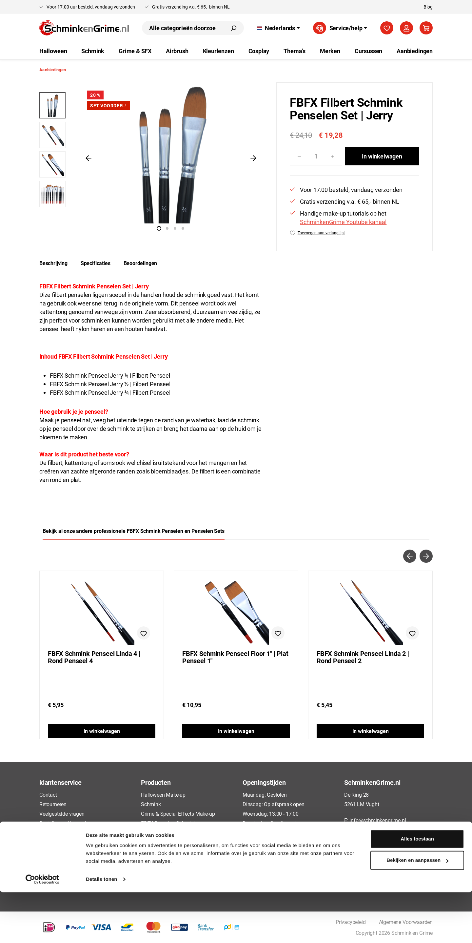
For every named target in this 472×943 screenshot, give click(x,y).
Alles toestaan (417, 889)
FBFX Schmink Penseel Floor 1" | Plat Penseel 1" (235, 657)
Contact (48, 794)
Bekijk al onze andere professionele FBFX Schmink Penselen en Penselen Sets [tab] (134, 530)
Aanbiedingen (156, 871)
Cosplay (150, 851)
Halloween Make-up (163, 794)
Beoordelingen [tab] (140, 263)
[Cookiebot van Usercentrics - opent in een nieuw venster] (42, 930)
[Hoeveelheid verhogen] (333, 156)
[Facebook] (347, 845)
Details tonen (101, 930)
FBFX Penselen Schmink (168, 823)
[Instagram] (384, 845)
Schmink (151, 804)
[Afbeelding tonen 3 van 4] (175, 228)
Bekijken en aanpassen (417, 911)
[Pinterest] (372, 845)
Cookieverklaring (58, 861)
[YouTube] (396, 845)
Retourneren (53, 804)
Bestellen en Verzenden (65, 823)
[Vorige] (88, 157)
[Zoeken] (233, 28)
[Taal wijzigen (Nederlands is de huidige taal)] (278, 28)
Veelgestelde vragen (62, 813)
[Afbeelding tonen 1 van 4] (159, 228)
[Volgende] (253, 157)
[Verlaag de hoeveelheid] (299, 156)
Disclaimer (51, 871)
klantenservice (60, 782)
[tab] (53, 263)
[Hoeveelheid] (316, 156)
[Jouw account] (406, 27)
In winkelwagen (382, 156)
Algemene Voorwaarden (66, 842)
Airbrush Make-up (161, 832)
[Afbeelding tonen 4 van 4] (183, 228)
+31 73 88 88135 (369, 829)
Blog (428, 7)
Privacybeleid (54, 851)
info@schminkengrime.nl (377, 820)
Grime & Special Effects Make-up (178, 813)
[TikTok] (360, 845)
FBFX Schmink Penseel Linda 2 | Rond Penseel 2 (363, 657)
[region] (151, 157)
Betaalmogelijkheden (63, 832)
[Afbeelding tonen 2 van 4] (167, 228)
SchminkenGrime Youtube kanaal (343, 222)
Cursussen (153, 861)
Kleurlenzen (154, 842)
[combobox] (182, 28)
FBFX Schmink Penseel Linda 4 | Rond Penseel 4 (94, 657)
